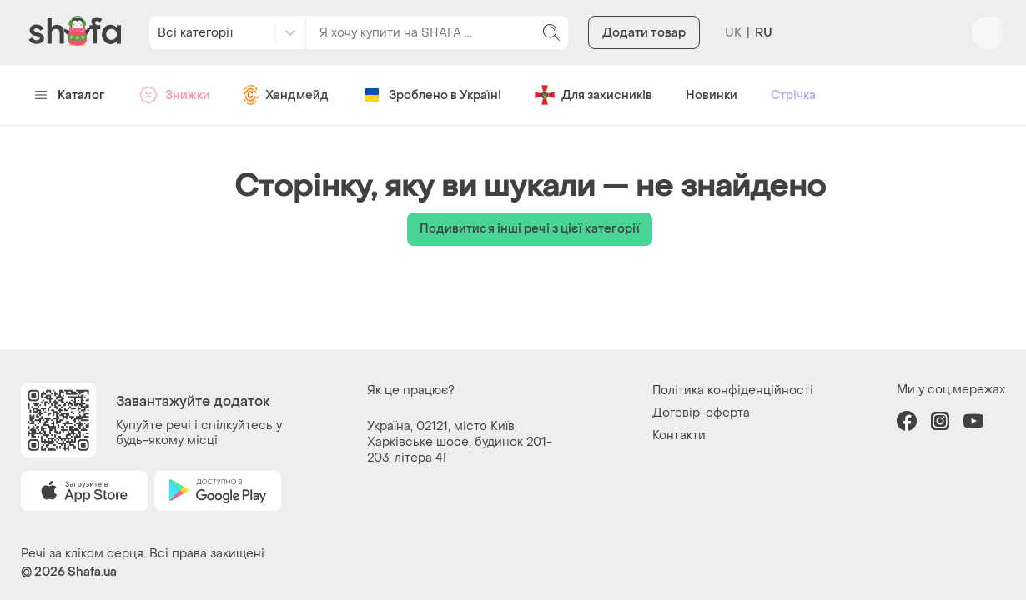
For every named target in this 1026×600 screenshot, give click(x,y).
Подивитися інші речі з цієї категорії (530, 229)
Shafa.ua (92, 572)
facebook (907, 421)
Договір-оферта (701, 413)
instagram (940, 421)
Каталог (69, 95)
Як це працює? (411, 390)
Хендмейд (286, 95)
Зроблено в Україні (431, 95)
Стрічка (793, 95)
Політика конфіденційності (732, 390)
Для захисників (593, 95)
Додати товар (644, 33)
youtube (973, 421)
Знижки (174, 95)
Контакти (679, 435)
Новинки (711, 95)
